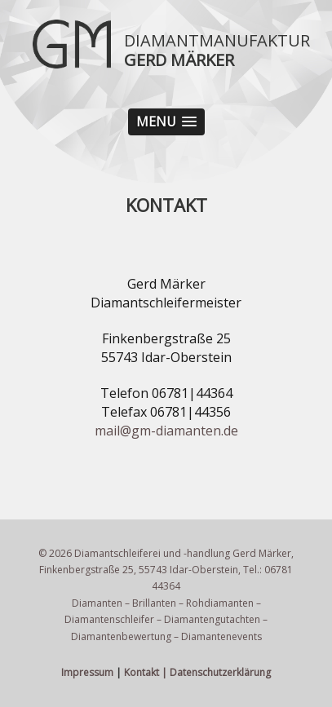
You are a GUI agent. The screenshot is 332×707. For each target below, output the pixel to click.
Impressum (87, 672)
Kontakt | (145, 672)
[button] (166, 121)
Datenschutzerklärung (220, 672)
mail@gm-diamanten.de (166, 431)
